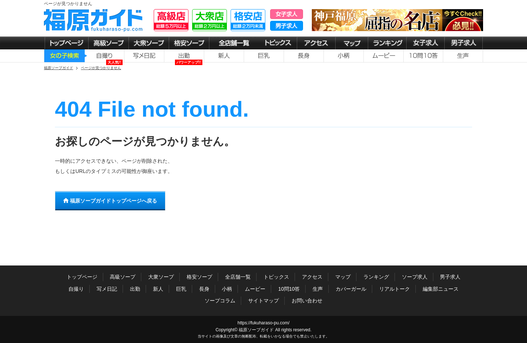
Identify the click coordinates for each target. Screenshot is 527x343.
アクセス (312, 277)
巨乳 (181, 289)
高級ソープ (122, 277)
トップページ (82, 277)
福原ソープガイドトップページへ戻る (110, 201)
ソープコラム (220, 301)
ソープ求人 (414, 277)
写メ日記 (107, 289)
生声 (318, 289)
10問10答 (289, 289)
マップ (343, 277)
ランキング (376, 277)
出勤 (135, 289)
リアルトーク (394, 289)
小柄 (227, 289)
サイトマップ (263, 301)
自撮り (76, 289)
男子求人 (450, 277)
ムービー (255, 289)
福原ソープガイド (256, 329)
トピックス (276, 277)
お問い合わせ (307, 301)
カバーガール (351, 289)
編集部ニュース (441, 289)
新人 (158, 289)
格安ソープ (199, 277)
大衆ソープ (161, 277)
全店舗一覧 (238, 277)
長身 (204, 289)
